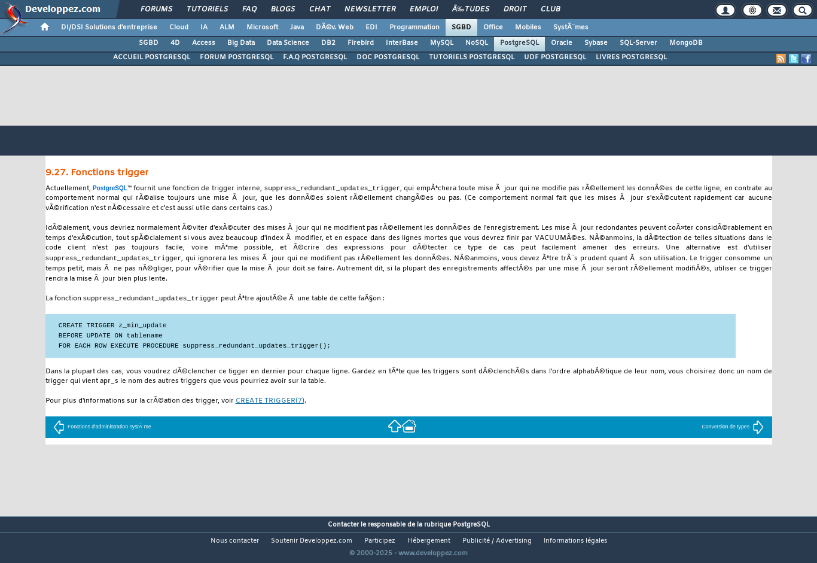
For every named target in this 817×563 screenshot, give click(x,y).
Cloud (178, 27)
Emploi (423, 9)
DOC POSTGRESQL (387, 57)
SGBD (461, 27)
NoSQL (476, 43)
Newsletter (370, 9)
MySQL (441, 43)
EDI (371, 27)
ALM (227, 27)
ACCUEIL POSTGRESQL (151, 57)
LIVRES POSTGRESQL (631, 57)
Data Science (288, 43)
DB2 (328, 43)
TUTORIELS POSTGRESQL (471, 57)
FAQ (249, 9)
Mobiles (528, 27)
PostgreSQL (519, 43)
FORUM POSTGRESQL (236, 57)
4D (175, 43)
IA (204, 27)
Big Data (241, 43)
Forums (156, 9)
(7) (270, 402)
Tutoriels (207, 9)
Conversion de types (733, 428)
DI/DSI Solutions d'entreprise (109, 27)
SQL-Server (638, 43)
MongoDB (686, 43)
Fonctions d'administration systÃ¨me (102, 428)
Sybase (596, 43)
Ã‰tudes (470, 9)
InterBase (402, 43)
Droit (515, 9)
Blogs (283, 9)
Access (203, 43)
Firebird (360, 43)
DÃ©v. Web (334, 27)
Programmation (414, 27)
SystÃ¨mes (571, 27)
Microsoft (262, 27)
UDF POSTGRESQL (555, 57)
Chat (319, 9)
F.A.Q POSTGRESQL (315, 57)
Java (297, 27)
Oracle (561, 43)
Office (493, 27)
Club (550, 9)
